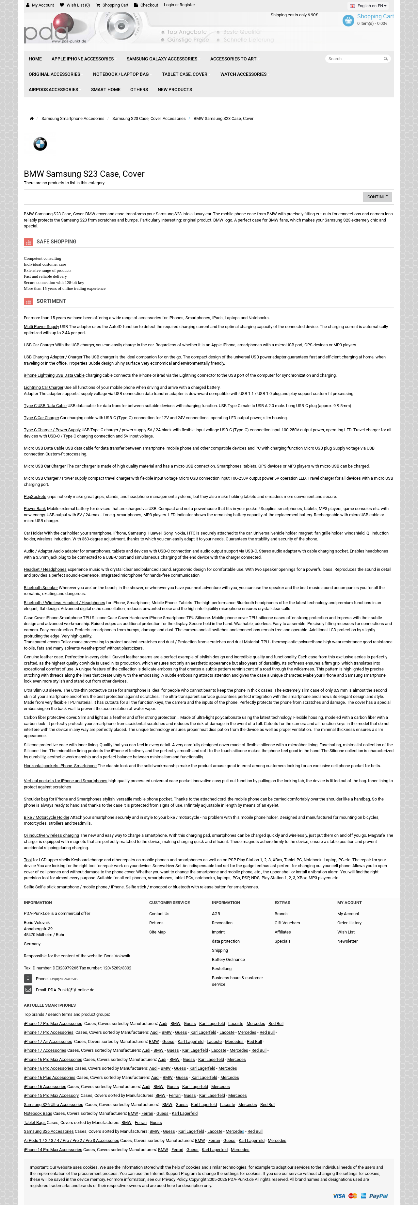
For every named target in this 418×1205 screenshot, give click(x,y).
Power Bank (35, 508)
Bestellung (222, 968)
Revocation (222, 922)
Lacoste (235, 1023)
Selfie (29, 886)
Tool (28, 859)
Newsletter (347, 941)
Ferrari (175, 1095)
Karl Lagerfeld (190, 1041)
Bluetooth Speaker (41, 587)
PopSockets (35, 496)
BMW (175, 1023)
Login (169, 4)
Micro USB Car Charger (45, 466)
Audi (163, 1023)
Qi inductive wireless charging (51, 835)
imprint (218, 932)
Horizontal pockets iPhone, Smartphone (60, 765)
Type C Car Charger (41, 417)
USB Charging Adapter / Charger (53, 357)
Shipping (220, 950)
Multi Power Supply (41, 326)
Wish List (346, 932)
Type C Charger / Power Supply (52, 429)
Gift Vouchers (287, 922)
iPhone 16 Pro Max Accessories (53, 1059)
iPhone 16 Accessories (45, 1086)
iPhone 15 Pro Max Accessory (51, 1095)
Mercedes (256, 1023)
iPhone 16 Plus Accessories (49, 1077)
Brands (281, 913)
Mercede (234, 1131)
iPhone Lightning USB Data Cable (54, 375)
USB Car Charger (39, 344)
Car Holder (33, 533)
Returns (156, 922)
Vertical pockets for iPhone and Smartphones (65, 780)
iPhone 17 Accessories (45, 1050)
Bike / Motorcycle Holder (46, 817)
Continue (377, 196)
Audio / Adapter (38, 551)
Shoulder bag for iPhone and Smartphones (63, 799)
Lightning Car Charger (43, 387)
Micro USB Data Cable (44, 448)
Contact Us (159, 913)
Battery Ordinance (228, 959)
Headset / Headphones (45, 569)
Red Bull (275, 1023)
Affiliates (283, 932)
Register (187, 4)
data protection (226, 941)
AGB (216, 913)
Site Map (157, 932)
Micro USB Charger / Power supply (55, 478)
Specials (283, 941)
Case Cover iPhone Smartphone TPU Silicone (65, 617)
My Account (348, 913)
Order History (349, 922)
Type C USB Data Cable (45, 405)
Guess (168, 1041)
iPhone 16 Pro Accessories (48, 1068)
